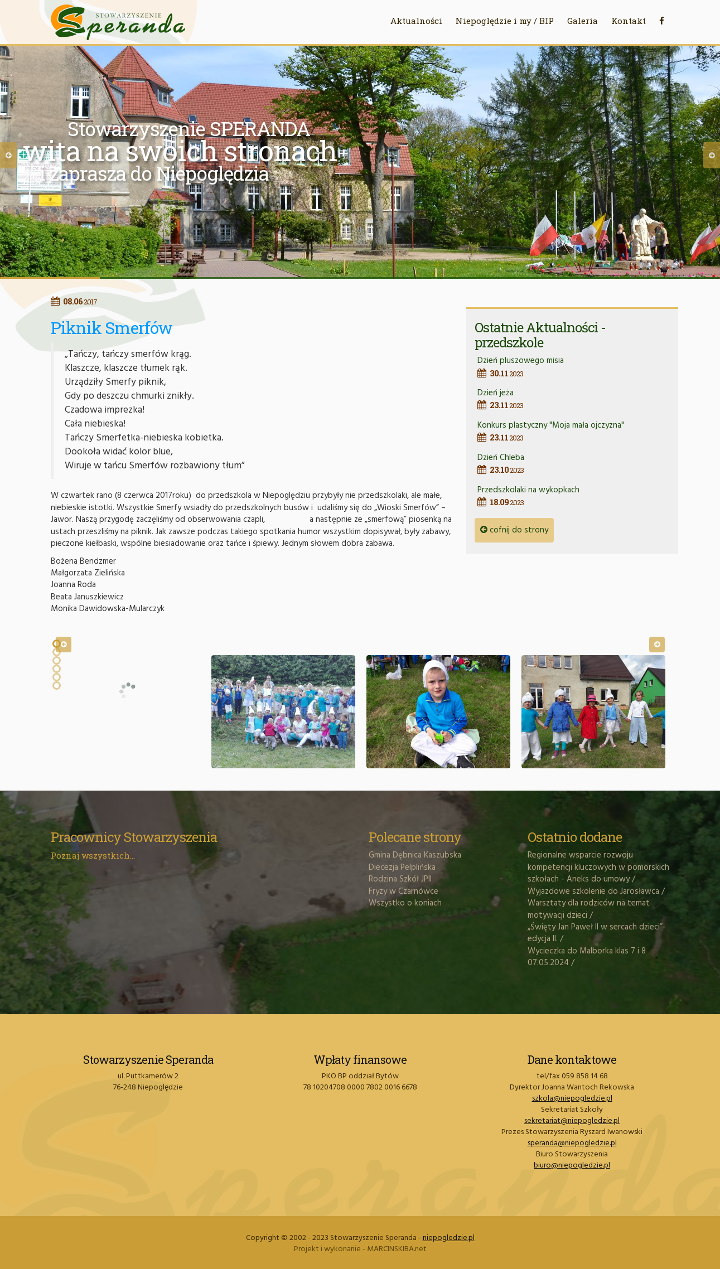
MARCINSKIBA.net (397, 1249)
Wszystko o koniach (405, 903)
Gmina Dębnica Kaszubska (415, 855)
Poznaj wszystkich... (93, 855)
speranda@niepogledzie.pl (572, 1143)
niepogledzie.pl (449, 1238)
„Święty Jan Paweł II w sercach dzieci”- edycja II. (597, 933)
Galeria (582, 20)
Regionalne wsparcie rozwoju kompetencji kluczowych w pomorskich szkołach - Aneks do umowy (598, 867)
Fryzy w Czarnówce (403, 891)
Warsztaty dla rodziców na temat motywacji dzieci (589, 909)
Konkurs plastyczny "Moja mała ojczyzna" (573, 431)
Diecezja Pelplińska (402, 867)
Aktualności (416, 20)
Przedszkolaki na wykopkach (573, 495)
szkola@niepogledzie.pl (572, 1098)
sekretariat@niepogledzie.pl (572, 1121)
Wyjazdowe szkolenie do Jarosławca (593, 891)
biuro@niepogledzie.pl (572, 1165)
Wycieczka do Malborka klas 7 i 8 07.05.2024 (587, 957)
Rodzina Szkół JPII (400, 879)
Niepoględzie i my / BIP (505, 20)
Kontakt (628, 20)
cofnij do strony (514, 530)
